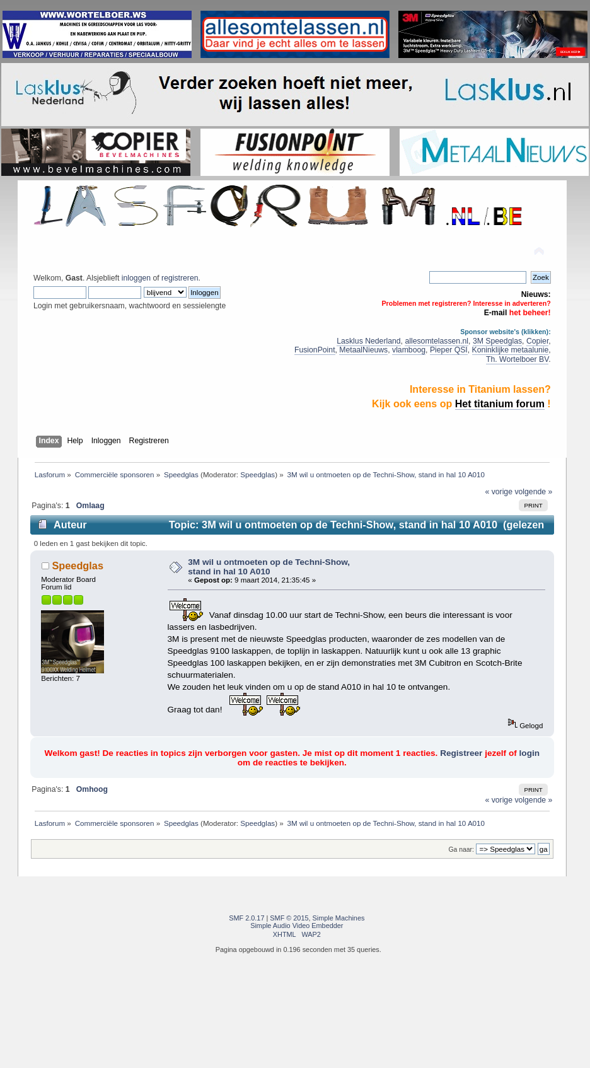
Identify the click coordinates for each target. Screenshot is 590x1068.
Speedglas (257, 474)
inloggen (136, 278)
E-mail (495, 312)
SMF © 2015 (289, 918)
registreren (179, 278)
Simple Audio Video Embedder (296, 925)
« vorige (498, 491)
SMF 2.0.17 (246, 918)
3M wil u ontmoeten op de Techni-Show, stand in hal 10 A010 (269, 566)
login (529, 753)
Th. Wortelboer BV (517, 359)
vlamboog (408, 349)
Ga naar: (461, 849)
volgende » (533, 491)
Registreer (461, 753)
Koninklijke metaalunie (510, 349)
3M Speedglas (497, 341)
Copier (537, 341)
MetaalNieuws (363, 349)
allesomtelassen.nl (436, 341)
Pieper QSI (449, 349)
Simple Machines (339, 918)
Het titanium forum (500, 403)
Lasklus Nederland (368, 341)
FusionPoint (314, 349)
